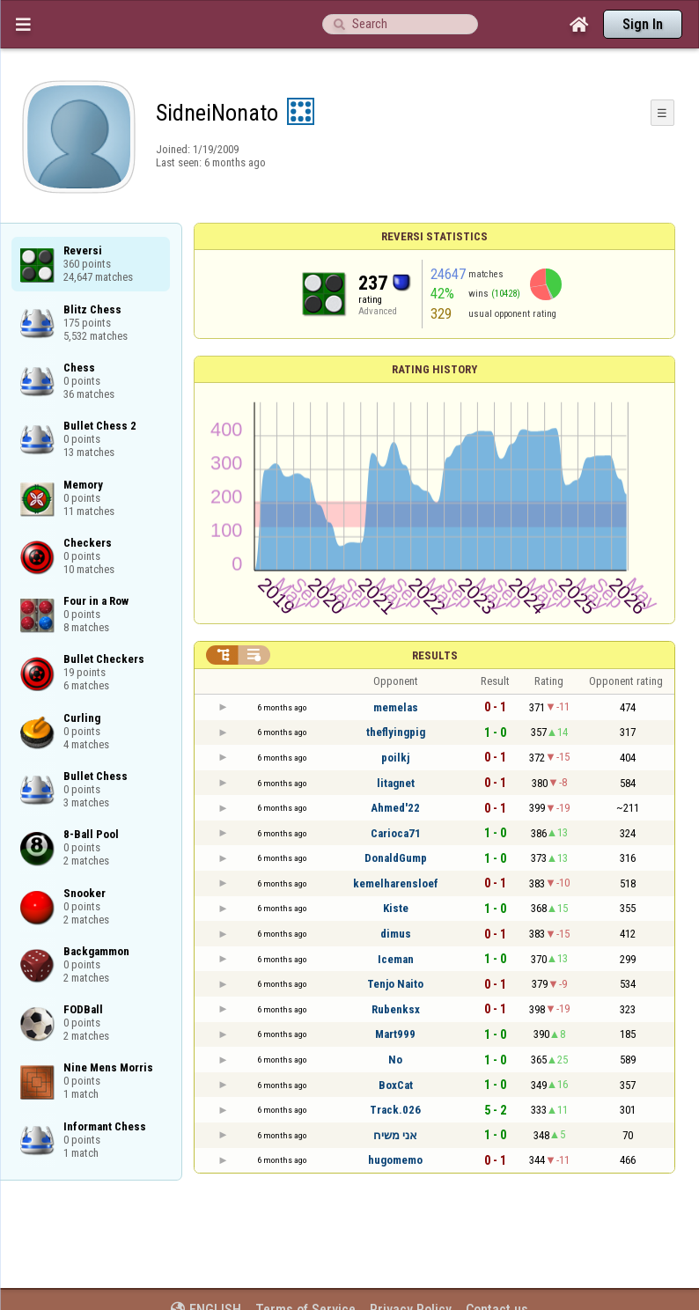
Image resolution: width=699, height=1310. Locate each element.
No (395, 1059)
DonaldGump (395, 858)
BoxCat (396, 1085)
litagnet (396, 783)
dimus (395, 933)
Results (435, 655)
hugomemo (395, 1159)
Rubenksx (396, 1009)
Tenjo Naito (395, 983)
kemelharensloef (395, 883)
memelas (395, 707)
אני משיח (395, 1135)
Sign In (642, 24)
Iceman (396, 959)
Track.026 (395, 1109)
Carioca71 (396, 833)
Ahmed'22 (395, 807)
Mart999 (395, 1034)
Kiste (395, 908)
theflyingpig (395, 732)
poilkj (395, 757)
